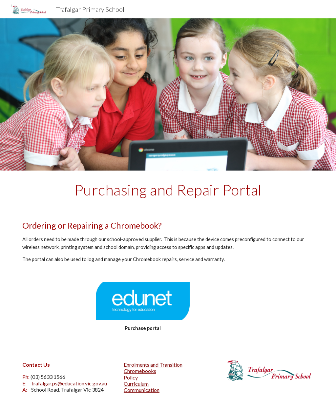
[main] (168, 189)
